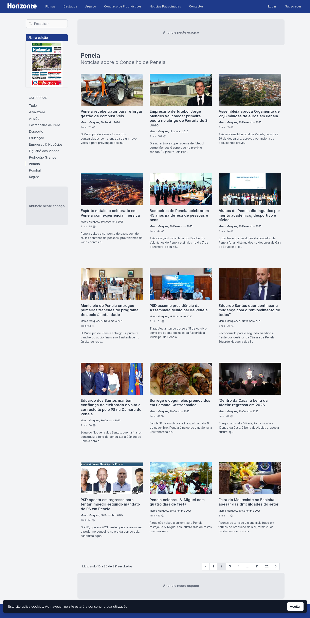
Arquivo (90, 6)
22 (267, 566)
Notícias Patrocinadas (165, 6)
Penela (34, 164)
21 (256, 566)
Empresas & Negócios (45, 144)
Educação (36, 138)
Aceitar (295, 606)
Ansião (34, 119)
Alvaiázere (37, 112)
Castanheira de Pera (44, 125)
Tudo (33, 106)
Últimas (50, 6)
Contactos (196, 6)
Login (272, 6)
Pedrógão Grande (42, 157)
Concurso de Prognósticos (123, 6)
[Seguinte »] (276, 566)
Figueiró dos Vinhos (44, 151)
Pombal (35, 170)
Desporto (36, 131)
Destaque (70, 6)
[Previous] (205, 566)
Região (34, 177)
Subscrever (293, 6)
